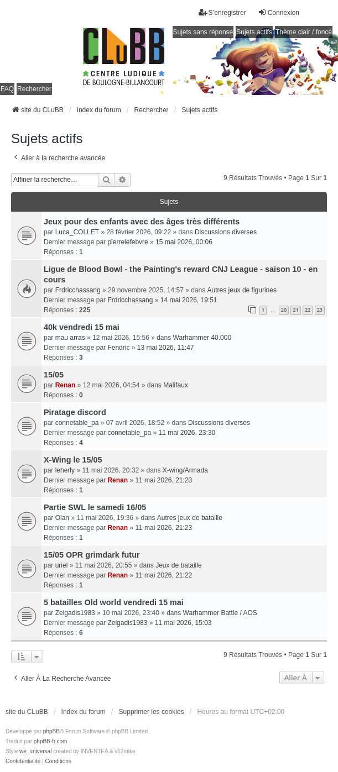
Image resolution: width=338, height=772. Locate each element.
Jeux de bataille (178, 565)
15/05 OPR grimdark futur (92, 554)
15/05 (54, 374)
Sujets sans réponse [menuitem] (203, 32)
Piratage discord (75, 412)
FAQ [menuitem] (7, 89)
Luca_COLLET (77, 232)
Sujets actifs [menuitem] (254, 32)
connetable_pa (77, 423)
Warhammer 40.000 (202, 338)
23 (320, 309)
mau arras (70, 338)
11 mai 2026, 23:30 (186, 433)
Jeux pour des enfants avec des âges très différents (142, 221)
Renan (65, 385)
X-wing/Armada (185, 470)
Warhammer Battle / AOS (220, 613)
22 (307, 309)
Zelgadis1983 (75, 613)
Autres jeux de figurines (242, 290)
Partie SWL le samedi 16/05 (95, 507)
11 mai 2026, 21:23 (163, 480)
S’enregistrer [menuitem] (222, 12)
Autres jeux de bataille (189, 518)
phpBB (51, 731)
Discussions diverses (226, 232)
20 (284, 309)
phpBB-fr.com (50, 741)
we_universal (35, 751)
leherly (65, 470)
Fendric (118, 347)
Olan (62, 518)
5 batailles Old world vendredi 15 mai (114, 602)
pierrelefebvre (127, 242)
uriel (61, 565)
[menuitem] (23, 761)
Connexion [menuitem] (278, 12)
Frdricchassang (78, 290)
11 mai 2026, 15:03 (183, 623)
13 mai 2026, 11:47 (165, 347)
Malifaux (175, 385)
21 (295, 309)
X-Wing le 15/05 (73, 459)
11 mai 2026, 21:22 (163, 575)
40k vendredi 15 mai (81, 327)
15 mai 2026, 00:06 (183, 242)
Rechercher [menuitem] (34, 89)
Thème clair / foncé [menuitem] (303, 32)
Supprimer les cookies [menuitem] (151, 712)
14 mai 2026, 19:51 (188, 300)
